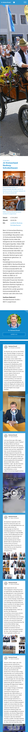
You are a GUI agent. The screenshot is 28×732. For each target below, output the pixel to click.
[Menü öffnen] (25, 2)
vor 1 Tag (10, 436)
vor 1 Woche (11, 584)
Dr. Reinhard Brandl (14, 330)
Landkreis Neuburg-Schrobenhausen (16, 224)
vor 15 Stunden (12, 347)
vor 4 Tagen (11, 518)
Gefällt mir (14, 334)
